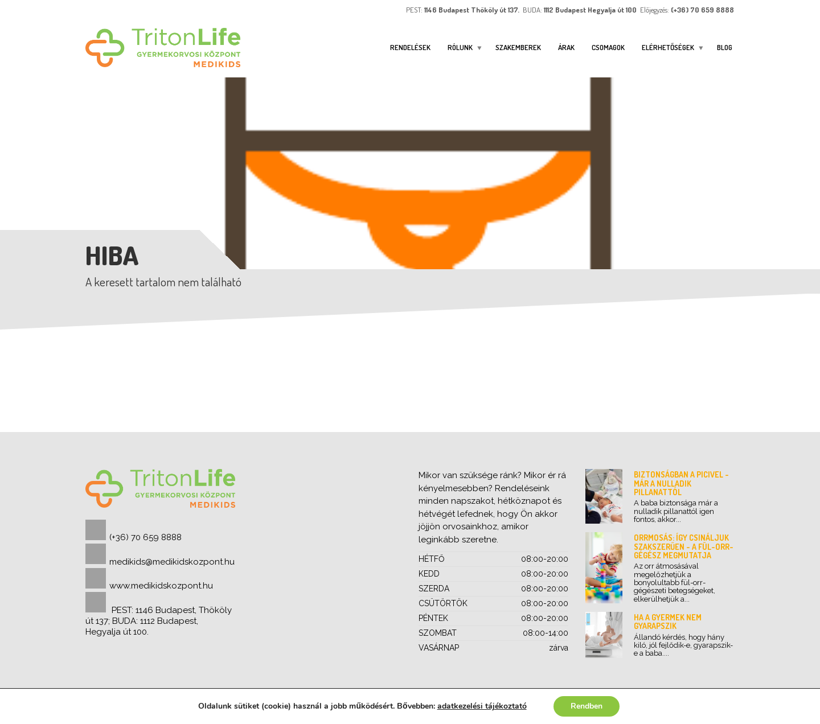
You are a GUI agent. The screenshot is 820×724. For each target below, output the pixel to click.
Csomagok (608, 47)
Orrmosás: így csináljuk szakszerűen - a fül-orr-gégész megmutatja (683, 546)
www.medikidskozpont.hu (161, 586)
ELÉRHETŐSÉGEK (668, 47)
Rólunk (460, 47)
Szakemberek (518, 47)
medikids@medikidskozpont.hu (172, 562)
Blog (724, 47)
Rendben (586, 706)
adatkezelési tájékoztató (481, 706)
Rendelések (410, 47)
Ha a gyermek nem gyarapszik (668, 621)
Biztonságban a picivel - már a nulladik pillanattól (681, 483)
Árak (566, 47)
